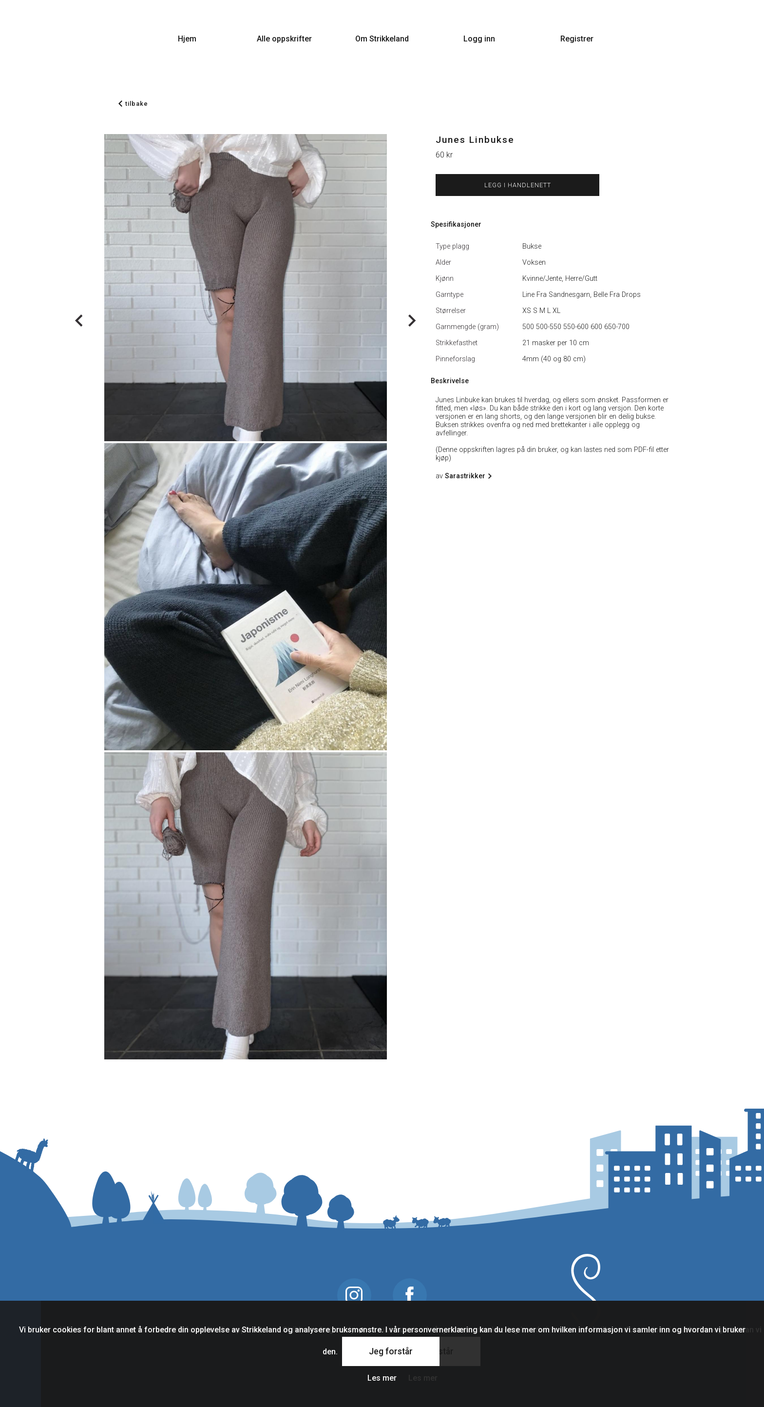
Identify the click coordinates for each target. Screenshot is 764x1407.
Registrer (576, 38)
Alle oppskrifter (284, 38)
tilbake (133, 103)
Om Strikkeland (382, 38)
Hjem (187, 38)
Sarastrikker (467, 476)
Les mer (382, 1378)
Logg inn (479, 38)
